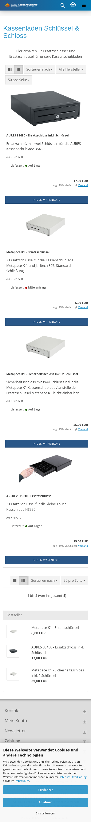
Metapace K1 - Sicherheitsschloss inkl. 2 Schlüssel (42, 374)
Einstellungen (45, 813)
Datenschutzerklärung (73, 777)
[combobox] (39, 69)
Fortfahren (45, 790)
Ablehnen (45, 802)
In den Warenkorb (46, 200)
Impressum (22, 781)
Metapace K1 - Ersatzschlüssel (28, 252)
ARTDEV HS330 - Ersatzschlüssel (29, 496)
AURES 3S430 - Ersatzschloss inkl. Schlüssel (37, 135)
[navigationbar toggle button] (83, 5)
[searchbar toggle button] (62, 5)
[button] (9, 69)
